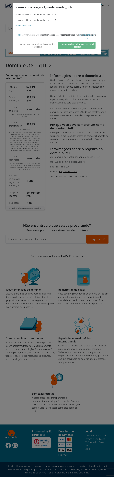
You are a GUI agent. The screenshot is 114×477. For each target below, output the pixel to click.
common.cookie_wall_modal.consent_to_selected (37, 45)
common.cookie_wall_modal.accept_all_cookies (77, 45)
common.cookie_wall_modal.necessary (38, 34)
